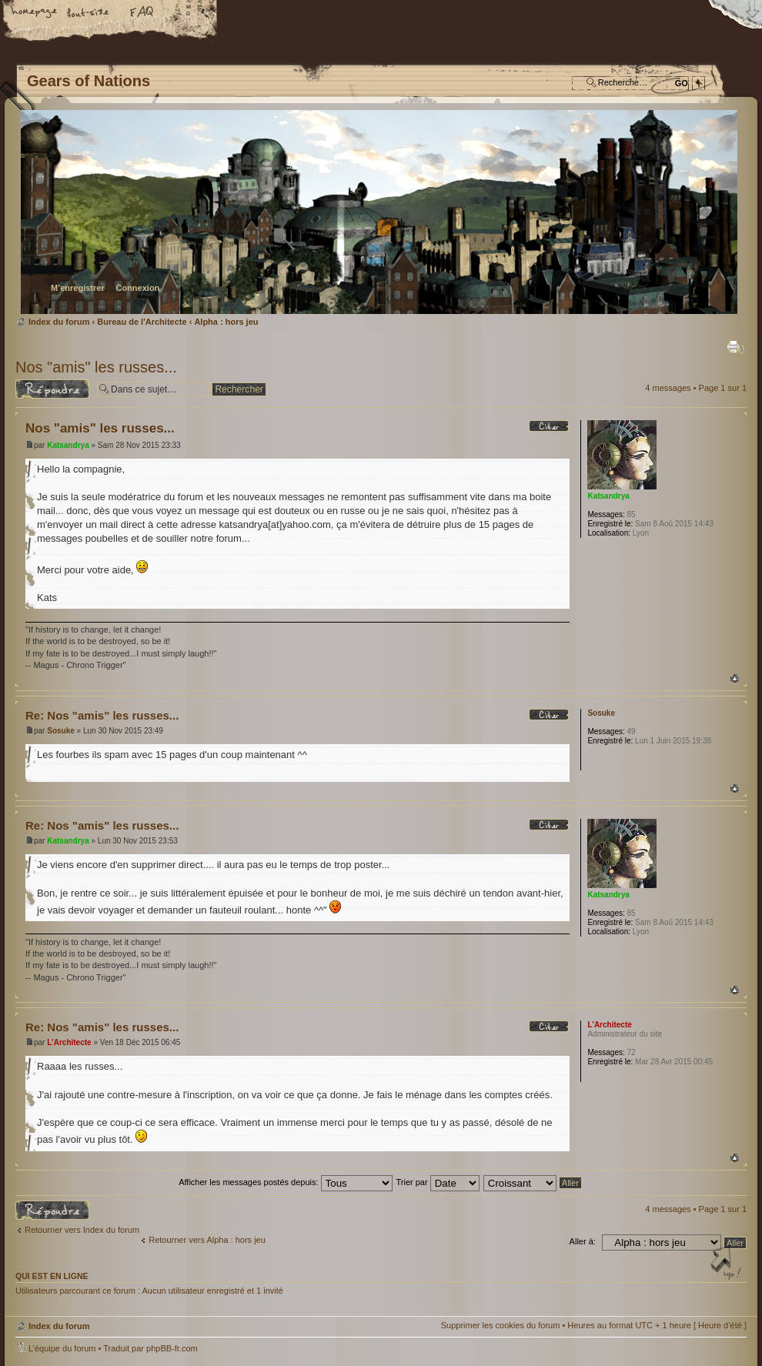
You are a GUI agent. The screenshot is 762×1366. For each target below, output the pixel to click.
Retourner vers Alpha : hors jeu (207, 1239)
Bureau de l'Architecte (141, 321)
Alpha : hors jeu (226, 321)
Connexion (137, 287)
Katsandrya (68, 445)
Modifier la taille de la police (88, 13)
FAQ (142, 13)
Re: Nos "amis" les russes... (102, 715)
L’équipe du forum (61, 1348)
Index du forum (379, 212)
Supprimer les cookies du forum (500, 1325)
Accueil (35, 13)
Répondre (52, 389)
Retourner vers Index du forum (82, 1229)
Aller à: (583, 1241)
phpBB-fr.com (172, 1348)
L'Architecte (69, 1042)
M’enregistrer (78, 287)
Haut (734, 678)
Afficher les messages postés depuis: (285, 1182)
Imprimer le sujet (735, 347)
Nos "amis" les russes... (96, 367)
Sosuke (61, 730)
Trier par (437, 1182)
